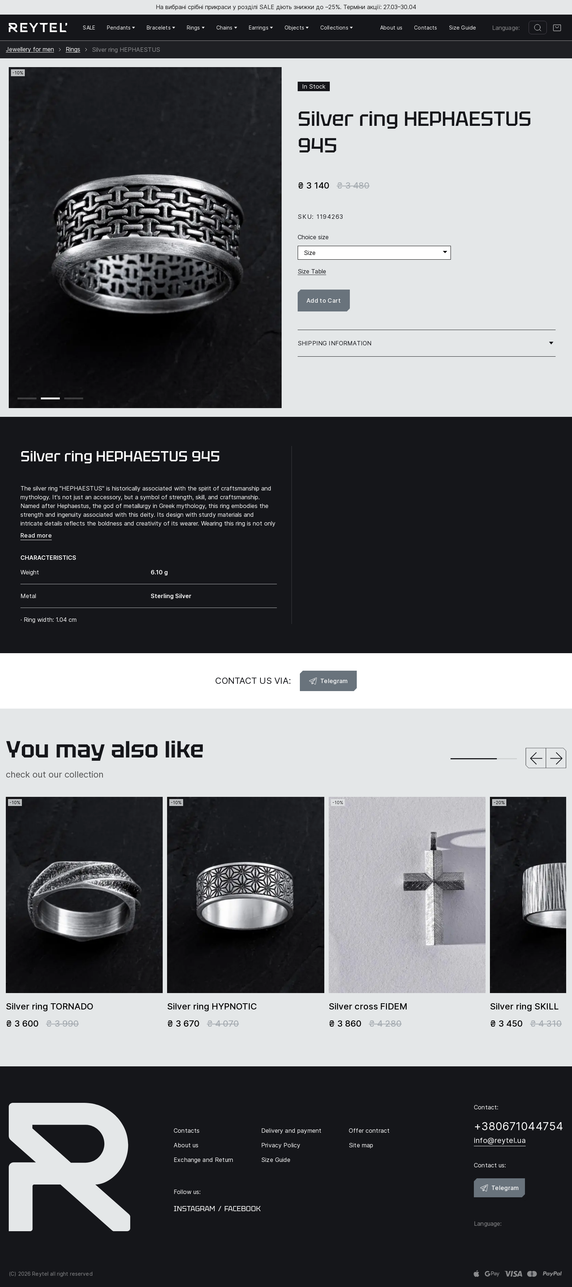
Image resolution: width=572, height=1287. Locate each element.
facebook (242, 1208)
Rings (196, 27)
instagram (194, 1208)
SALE (89, 27)
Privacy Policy (280, 1145)
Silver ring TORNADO (49, 1006)
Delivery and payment (291, 1130)
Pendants (121, 27)
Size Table (312, 271)
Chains (226, 27)
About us (391, 27)
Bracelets (161, 27)
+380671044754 (518, 1126)
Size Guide (462, 27)
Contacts (425, 27)
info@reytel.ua (500, 1140)
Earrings (261, 27)
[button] (536, 759)
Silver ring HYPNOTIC (212, 1006)
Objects (297, 27)
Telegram (328, 681)
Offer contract (369, 1130)
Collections (336, 27)
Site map (361, 1145)
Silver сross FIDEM (368, 1006)
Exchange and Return (203, 1159)
